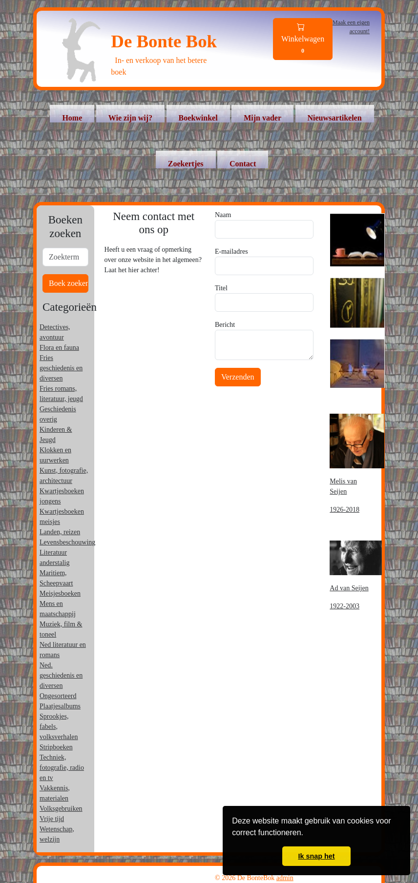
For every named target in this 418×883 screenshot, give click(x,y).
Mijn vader (262, 118)
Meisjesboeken (60, 593)
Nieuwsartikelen (335, 118)
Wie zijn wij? (130, 118)
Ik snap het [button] (316, 856)
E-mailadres (231, 251)
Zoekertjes (186, 164)
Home (72, 118)
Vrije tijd (52, 819)
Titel (221, 288)
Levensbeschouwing (67, 542)
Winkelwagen (302, 39)
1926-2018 (344, 509)
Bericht (225, 324)
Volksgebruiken (61, 808)
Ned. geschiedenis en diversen (61, 675)
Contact (243, 164)
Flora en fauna (59, 347)
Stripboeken (56, 747)
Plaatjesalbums (60, 706)
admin (284, 878)
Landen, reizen (60, 532)
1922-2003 (344, 606)
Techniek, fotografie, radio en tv (62, 768)
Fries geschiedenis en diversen (61, 368)
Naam (223, 215)
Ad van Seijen (349, 588)
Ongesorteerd (58, 696)
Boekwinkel (198, 118)
